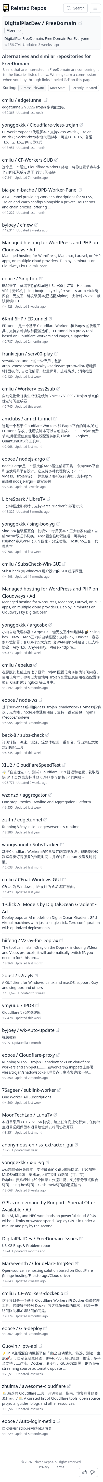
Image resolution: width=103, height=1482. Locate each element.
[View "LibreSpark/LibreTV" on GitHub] (48, 499)
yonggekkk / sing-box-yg (28, 524)
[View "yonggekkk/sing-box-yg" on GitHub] (58, 524)
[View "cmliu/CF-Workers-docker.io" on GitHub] (66, 1293)
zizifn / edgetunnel (22, 820)
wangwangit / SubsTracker (30, 844)
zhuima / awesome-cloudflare (34, 1386)
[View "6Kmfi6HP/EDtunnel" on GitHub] (50, 319)
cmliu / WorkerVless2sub (28, 389)
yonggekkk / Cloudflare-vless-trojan (40, 125)
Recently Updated (84, 88)
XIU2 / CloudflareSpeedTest (31, 765)
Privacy (44, 1467)
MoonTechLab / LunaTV (27, 1115)
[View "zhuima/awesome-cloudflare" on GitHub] (69, 1386)
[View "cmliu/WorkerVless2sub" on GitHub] (58, 389)
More (14, 30)
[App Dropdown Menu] (95, 8)
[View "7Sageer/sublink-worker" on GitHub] (59, 1090)
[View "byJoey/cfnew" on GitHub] (36, 225)
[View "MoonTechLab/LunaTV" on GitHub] (55, 1115)
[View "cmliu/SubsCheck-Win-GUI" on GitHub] (64, 564)
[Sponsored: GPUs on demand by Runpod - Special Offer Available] (51, 1214)
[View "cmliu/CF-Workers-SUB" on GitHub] (56, 160)
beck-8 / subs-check (23, 735)
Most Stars (58, 88)
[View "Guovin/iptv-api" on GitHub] (40, 1346)
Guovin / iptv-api (19, 1346)
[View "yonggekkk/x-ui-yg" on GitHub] (47, 1162)
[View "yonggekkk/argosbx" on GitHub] (50, 625)
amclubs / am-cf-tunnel (27, 419)
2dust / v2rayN (17, 975)
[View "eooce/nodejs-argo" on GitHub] (48, 459)
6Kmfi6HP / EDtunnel (24, 319)
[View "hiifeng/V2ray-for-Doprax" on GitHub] (61, 940)
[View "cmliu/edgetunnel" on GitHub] (46, 100)
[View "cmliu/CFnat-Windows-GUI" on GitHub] (64, 879)
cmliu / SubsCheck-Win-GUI (31, 564)
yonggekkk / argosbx (24, 625)
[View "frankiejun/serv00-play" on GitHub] (56, 354)
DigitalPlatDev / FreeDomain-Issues (40, 1238)
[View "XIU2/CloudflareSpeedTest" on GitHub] (64, 765)
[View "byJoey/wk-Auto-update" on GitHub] (58, 1030)
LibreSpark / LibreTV (23, 499)
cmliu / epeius (17, 665)
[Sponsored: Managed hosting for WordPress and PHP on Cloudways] (51, 254)
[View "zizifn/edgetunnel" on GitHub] (45, 820)
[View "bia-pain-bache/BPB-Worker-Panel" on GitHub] (81, 190)
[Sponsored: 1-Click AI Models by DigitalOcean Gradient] (51, 915)
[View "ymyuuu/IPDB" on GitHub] (37, 1005)
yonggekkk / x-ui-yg (23, 1162)
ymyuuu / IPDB (18, 1005)
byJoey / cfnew (17, 225)
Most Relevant (32, 88)
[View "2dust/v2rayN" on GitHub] (36, 975)
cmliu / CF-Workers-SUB (27, 160)
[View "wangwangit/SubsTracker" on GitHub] (62, 844)
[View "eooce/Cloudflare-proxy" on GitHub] (58, 1055)
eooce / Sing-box (20, 278)
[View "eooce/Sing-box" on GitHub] (41, 278)
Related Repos (28, 8)
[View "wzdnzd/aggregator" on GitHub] (50, 795)
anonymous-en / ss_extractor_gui (37, 1145)
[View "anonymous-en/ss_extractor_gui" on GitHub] (76, 1145)
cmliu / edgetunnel (22, 100)
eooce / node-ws (19, 700)
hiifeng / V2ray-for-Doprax (30, 940)
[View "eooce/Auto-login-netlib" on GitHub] (58, 1421)
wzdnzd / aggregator (24, 795)
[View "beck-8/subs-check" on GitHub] (47, 735)
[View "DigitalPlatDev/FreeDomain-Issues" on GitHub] (81, 1238)
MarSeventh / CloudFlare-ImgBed (38, 1263)
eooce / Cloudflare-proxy (28, 1055)
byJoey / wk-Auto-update (28, 1030)
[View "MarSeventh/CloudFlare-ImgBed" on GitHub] (77, 1263)
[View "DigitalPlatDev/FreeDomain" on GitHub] (80, 23)
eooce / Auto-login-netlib (28, 1421)
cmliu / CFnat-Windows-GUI (31, 879)
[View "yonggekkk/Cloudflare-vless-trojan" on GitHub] (81, 125)
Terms (59, 1467)
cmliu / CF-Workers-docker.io (32, 1293)
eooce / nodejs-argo (23, 459)
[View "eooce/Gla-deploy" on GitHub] (45, 1328)
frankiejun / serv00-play (27, 354)
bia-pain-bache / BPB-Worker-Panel (40, 190)
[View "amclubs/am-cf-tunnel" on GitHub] (55, 419)
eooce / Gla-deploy (22, 1328)
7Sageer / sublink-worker (29, 1090)
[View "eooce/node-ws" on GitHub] (40, 700)
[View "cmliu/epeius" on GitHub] (35, 665)
